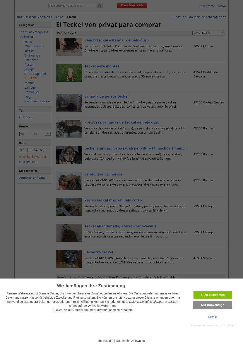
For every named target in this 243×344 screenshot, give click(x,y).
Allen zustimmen (212, 295)
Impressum (105, 340)
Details (212, 317)
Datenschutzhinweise (130, 340)
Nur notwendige (212, 305)
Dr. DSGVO (229, 325)
